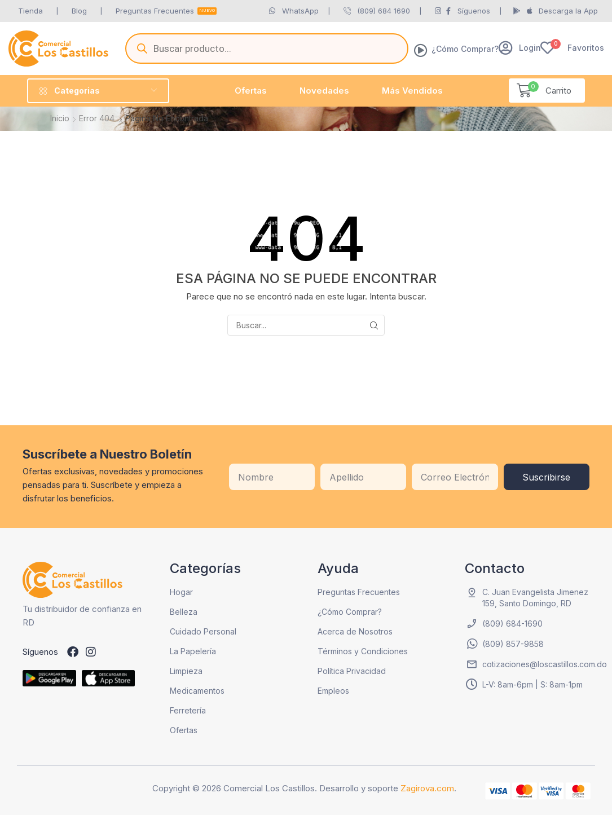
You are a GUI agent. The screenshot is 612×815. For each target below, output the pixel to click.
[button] (520, 48)
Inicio (59, 118)
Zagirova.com (427, 788)
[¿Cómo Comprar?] (421, 50)
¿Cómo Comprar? (465, 49)
